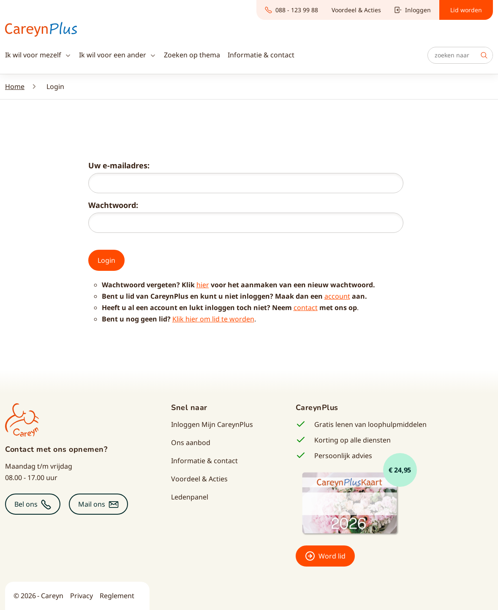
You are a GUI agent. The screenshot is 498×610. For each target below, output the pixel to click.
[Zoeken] (460, 55)
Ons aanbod (190, 442)
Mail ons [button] (91, 504)
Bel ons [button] (26, 504)
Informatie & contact (204, 460)
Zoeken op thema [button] (192, 54)
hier (202, 284)
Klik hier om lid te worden (213, 319)
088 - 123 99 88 (291, 10)
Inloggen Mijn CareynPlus (212, 424)
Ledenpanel (189, 497)
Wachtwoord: (113, 205)
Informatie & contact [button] (261, 54)
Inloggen (413, 10)
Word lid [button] (332, 556)
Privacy (81, 595)
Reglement (117, 595)
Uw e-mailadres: (119, 165)
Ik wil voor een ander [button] (113, 54)
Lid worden (466, 10)
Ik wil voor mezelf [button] (34, 54)
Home (14, 86)
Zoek (484, 55)
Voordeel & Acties (356, 10)
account (337, 296)
